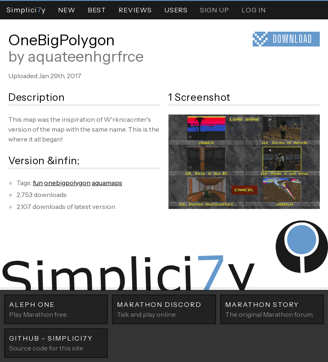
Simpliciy (26, 9)
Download (292, 39)
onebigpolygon (67, 183)
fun (38, 183)
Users (176, 10)
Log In (254, 10)
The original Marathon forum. (272, 308)
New (66, 10)
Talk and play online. (164, 308)
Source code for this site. (56, 342)
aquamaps (107, 183)
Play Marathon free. (56, 308)
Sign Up (214, 10)
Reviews (135, 10)
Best (97, 10)
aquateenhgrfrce (86, 56)
